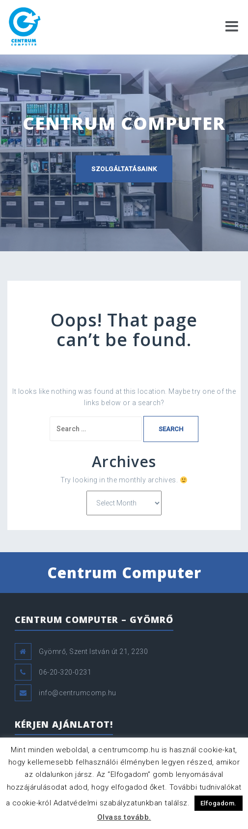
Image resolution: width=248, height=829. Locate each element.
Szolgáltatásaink (124, 169)
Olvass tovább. (124, 817)
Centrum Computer (124, 573)
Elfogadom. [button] (218, 803)
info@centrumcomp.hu (77, 693)
